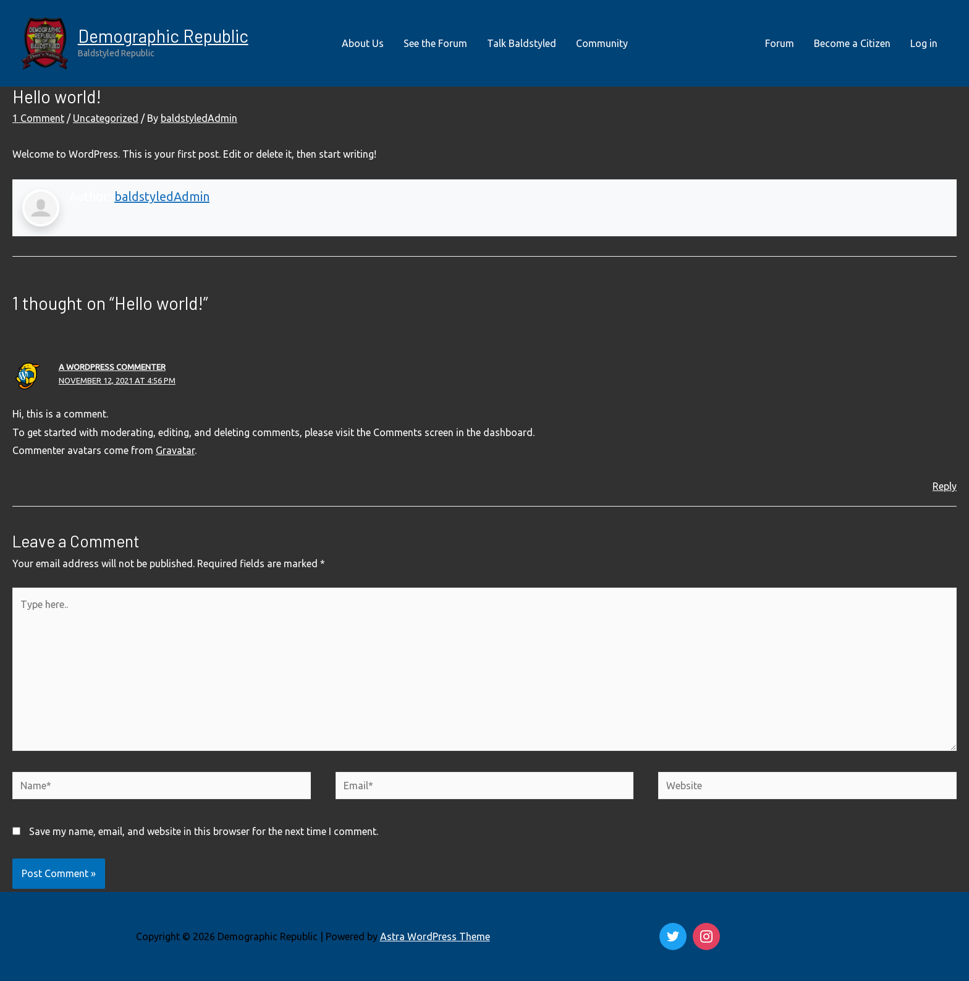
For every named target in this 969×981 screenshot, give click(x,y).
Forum (779, 43)
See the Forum (435, 43)
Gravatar (175, 450)
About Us (363, 43)
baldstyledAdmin (161, 196)
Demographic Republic (163, 35)
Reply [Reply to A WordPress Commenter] (945, 486)
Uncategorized (105, 118)
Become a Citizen (852, 43)
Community (602, 43)
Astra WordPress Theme (435, 936)
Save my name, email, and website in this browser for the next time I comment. (203, 831)
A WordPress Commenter (112, 366)
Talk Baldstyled (521, 43)
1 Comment (38, 118)
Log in (923, 43)
